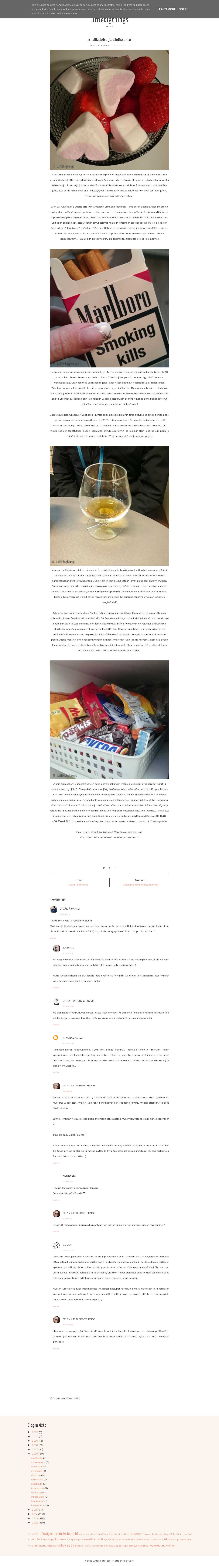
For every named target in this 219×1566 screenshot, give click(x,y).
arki (74, 1533)
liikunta (131, 1539)
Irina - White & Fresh (78, 1000)
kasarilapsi (48, 1539)
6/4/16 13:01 (67, 1218)
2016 (35, 1453)
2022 (35, 1432)
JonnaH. (68, 947)
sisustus (109, 1545)
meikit (147, 1539)
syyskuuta (37, 1471)
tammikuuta (38, 1505)
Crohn (30, 1534)
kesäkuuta (37, 1484)
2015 (35, 1509)
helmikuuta (37, 1501)
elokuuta (36, 1475)
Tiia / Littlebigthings (79, 1085)
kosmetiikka (89, 1539)
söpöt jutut (122, 1545)
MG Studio (128, 1560)
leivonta (123, 1539)
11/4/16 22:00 (68, 1250)
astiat (82, 1534)
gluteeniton (117, 1534)
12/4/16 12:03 (68, 1324)
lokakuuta (36, 1466)
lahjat (115, 1539)
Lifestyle (45, 1533)
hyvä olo (157, 1534)
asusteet (91, 1534)
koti (100, 1539)
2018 (35, 1445)
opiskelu (51, 1545)
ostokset (64, 1544)
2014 (35, 1514)
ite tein (188, 1534)
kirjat (78, 1539)
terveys (133, 1545)
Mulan (67, 1244)
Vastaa (53, 938)
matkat (139, 1539)
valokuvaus (157, 1545)
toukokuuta (37, 1488)
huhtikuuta (37, 1492)
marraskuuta (38, 1462)
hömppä (167, 1534)
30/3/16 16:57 (65, 914)
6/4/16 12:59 (68, 1181)
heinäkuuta (37, 1479)
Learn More (166, 9)
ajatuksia (118, 45)
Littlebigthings (109, 20)
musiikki (163, 1539)
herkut (138, 1533)
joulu (31, 1539)
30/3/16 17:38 (68, 953)
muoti (154, 1539)
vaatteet (143, 1545)
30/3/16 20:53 (68, 1043)
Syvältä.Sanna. (70, 908)
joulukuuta (37, 1458)
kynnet (107, 1539)
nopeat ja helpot (177, 1539)
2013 (35, 1518)
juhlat (38, 1539)
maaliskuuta (38, 1497)
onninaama (39, 1545)
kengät (71, 1539)
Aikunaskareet (73, 1037)
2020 (35, 1436)
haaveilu (128, 1534)
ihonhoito (178, 1534)
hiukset (147, 1534)
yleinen (170, 1545)
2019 (35, 1440)
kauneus (60, 1539)
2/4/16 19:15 (67, 1091)
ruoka (87, 1545)
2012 (35, 1522)
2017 (35, 1449)
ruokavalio (97, 1545)
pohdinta (78, 1545)
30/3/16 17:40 (68, 1006)
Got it (183, 9)
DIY (36, 1534)
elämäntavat (103, 1534)
